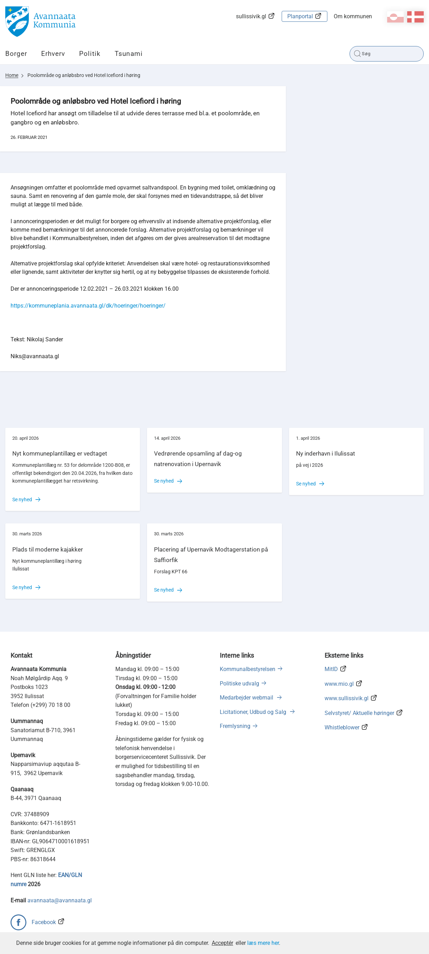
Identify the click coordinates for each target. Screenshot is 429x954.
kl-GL (395, 16)
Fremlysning (235, 726)
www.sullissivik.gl (347, 698)
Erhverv (53, 54)
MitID (331, 669)
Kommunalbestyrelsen (247, 669)
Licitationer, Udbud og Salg (254, 712)
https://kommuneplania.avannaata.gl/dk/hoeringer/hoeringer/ (88, 305)
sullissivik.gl (251, 16)
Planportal (300, 16)
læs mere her (263, 943)
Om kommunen (353, 16)
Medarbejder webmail (247, 697)
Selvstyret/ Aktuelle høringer (359, 713)
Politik (90, 54)
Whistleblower (342, 727)
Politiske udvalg (239, 683)
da (415, 16)
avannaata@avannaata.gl (59, 900)
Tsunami (129, 54)
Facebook (44, 922)
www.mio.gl (339, 684)
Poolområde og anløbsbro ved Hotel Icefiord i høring (83, 75)
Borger (16, 54)
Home (11, 75)
